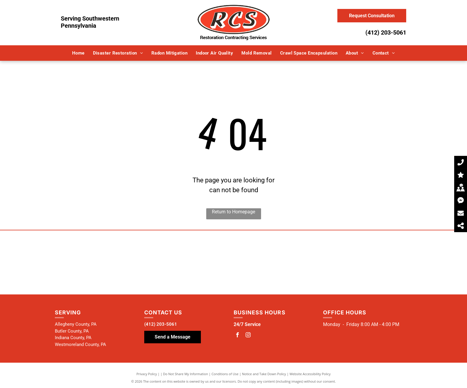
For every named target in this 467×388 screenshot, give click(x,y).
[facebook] (237, 335)
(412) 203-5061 (385, 32)
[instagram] (248, 335)
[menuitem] (78, 53)
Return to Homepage (233, 212)
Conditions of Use (225, 374)
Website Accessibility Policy (310, 374)
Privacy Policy (146, 374)
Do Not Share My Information (185, 374)
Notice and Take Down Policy (264, 374)
